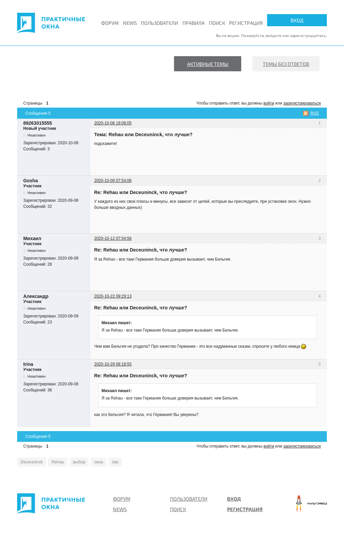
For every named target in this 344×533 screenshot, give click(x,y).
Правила (193, 23)
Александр (35, 296)
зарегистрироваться (302, 103)
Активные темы (207, 64)
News (130, 23)
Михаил (32, 238)
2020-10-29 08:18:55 (112, 364)
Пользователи (159, 23)
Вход (297, 20)
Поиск (217, 23)
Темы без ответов (286, 64)
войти (268, 103)
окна (92, 462)
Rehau (54, 462)
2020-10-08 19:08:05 (112, 123)
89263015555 (37, 123)
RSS (314, 113)
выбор (73, 462)
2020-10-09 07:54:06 (112, 180)
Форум (110, 23)
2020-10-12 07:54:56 (112, 238)
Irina (28, 364)
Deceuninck (30, 462)
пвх (107, 462)
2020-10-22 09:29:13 (112, 296)
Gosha (30, 180)
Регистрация (246, 23)
